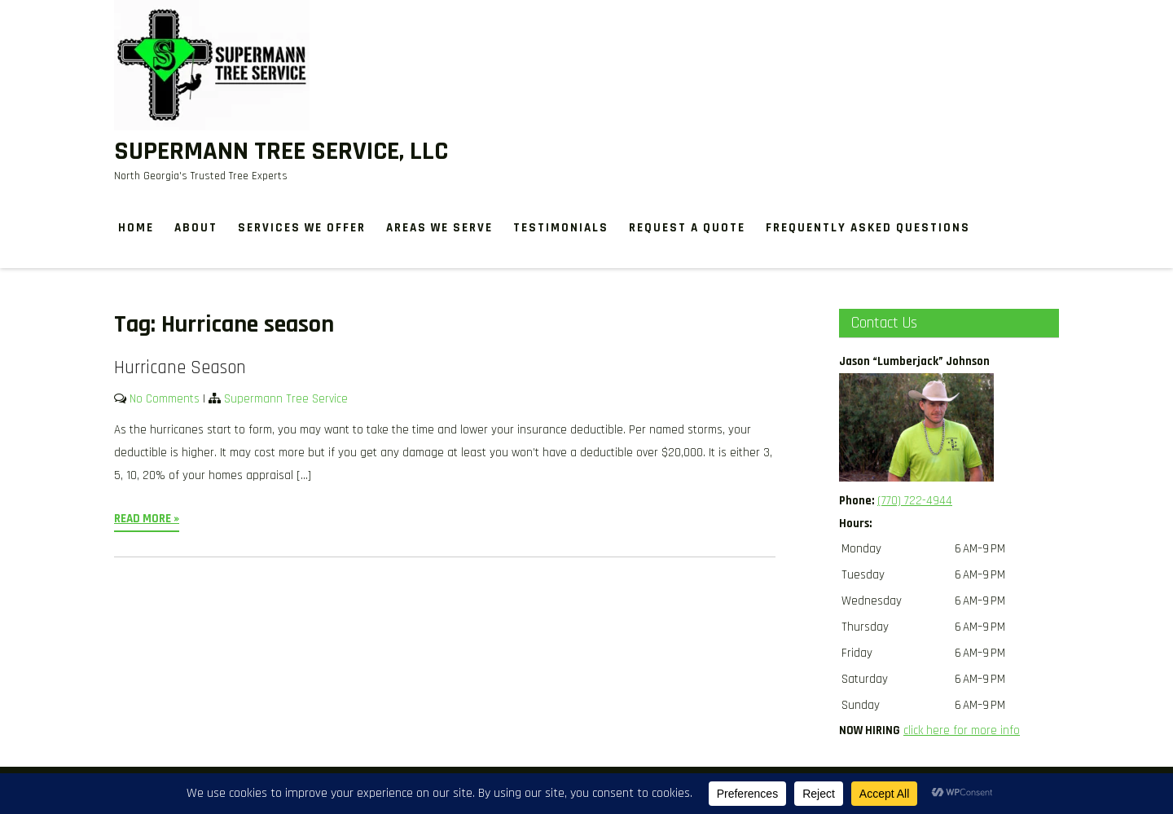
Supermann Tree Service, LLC (281, 151)
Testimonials (560, 227)
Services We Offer (302, 227)
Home (136, 227)
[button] (949, 524)
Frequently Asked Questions (868, 227)
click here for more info (961, 730)
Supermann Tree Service (286, 399)
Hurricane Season (180, 368)
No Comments (165, 399)
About (195, 227)
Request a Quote (687, 227)
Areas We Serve (439, 227)
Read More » (146, 518)
